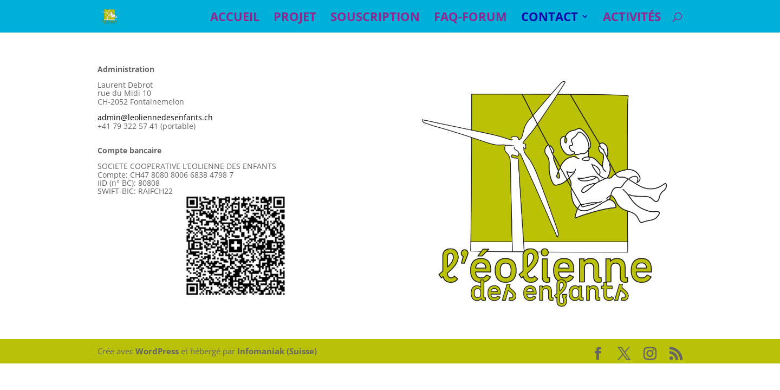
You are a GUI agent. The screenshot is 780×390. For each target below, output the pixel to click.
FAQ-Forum (470, 18)
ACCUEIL (234, 18)
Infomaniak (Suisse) (277, 351)
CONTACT (549, 18)
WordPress (157, 351)
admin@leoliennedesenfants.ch (155, 117)
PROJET (295, 18)
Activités (632, 18)
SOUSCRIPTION (375, 18)
